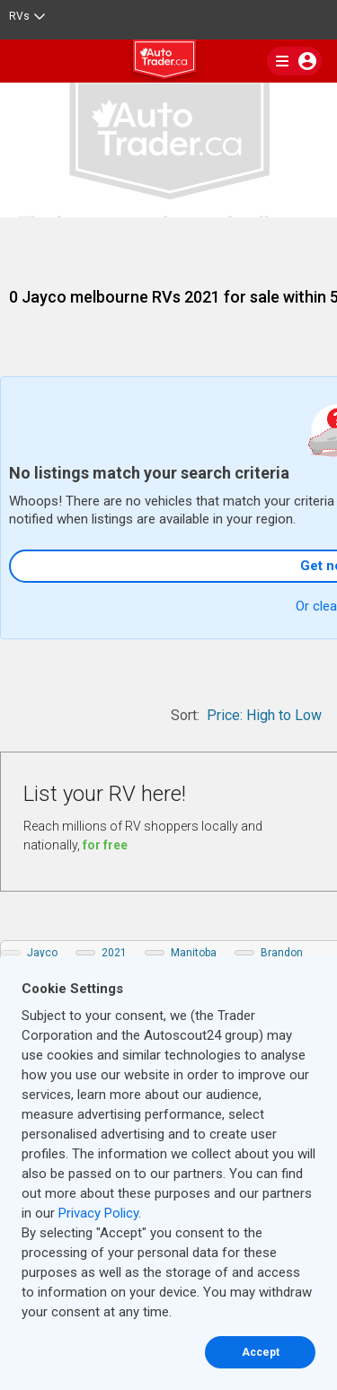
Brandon (282, 952)
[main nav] (294, 61)
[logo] (169, 62)
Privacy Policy (98, 1213)
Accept (260, 1352)
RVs (27, 16)
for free (105, 845)
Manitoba (194, 952)
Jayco (42, 952)
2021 (114, 952)
